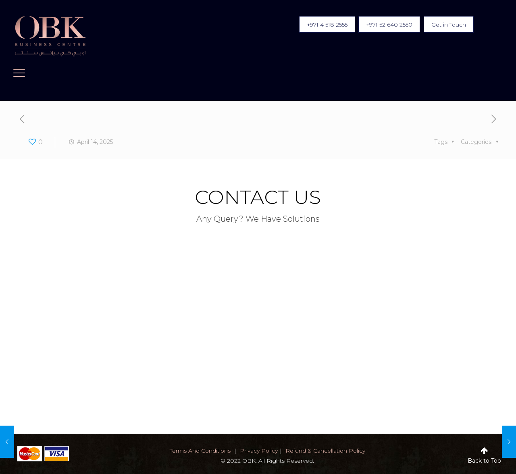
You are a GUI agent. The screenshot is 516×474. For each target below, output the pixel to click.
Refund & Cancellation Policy (325, 450)
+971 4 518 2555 (321, 24)
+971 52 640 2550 (386, 24)
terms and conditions (199, 450)
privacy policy (258, 450)
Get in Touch (447, 24)
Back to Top (484, 460)
